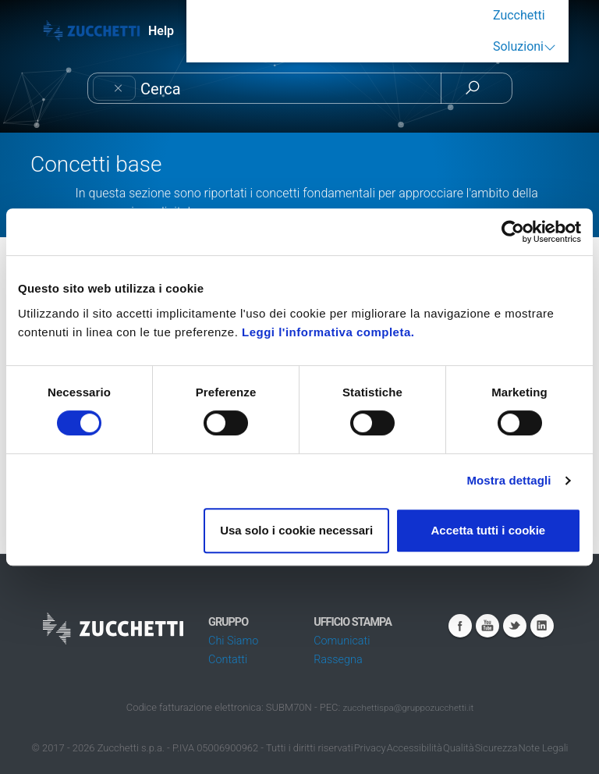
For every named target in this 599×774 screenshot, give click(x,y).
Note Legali (544, 748)
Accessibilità (414, 748)
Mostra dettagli (508, 480)
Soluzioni (518, 46)
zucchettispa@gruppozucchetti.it (407, 707)
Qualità (458, 748)
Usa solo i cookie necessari (296, 530)
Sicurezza (496, 748)
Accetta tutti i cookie (488, 530)
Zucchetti (519, 15)
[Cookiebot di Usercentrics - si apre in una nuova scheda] (513, 231)
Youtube (487, 625)
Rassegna (338, 659)
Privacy (370, 748)
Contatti (227, 659)
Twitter (514, 625)
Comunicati (342, 641)
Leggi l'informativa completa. (328, 332)
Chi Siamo (233, 641)
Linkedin (542, 625)
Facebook (460, 625)
